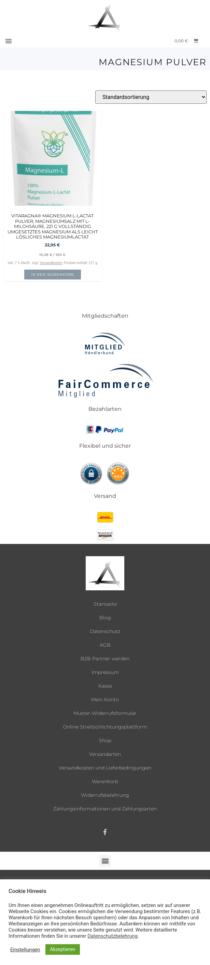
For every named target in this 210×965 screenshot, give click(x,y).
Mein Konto (105, 699)
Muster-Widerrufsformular (105, 713)
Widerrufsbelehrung (105, 795)
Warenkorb (105, 781)
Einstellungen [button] (25, 950)
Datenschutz (105, 631)
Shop (105, 740)
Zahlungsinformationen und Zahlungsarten (105, 809)
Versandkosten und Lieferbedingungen (105, 768)
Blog (105, 618)
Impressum (105, 672)
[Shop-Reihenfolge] (151, 97)
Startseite (105, 604)
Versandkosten (51, 263)
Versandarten (105, 754)
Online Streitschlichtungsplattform (105, 727)
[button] (8, 41)
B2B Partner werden (105, 659)
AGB (105, 645)
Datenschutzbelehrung (112, 936)
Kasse (105, 686)
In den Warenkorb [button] (52, 274)
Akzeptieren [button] (62, 949)
